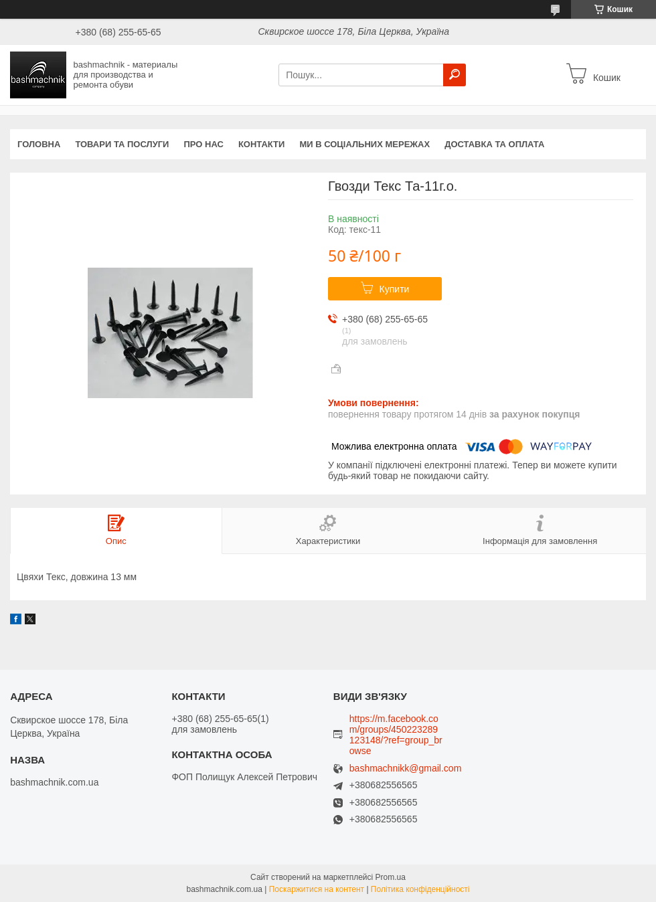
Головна (38, 144)
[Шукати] (454, 75)
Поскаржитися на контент (316, 889)
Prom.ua (391, 877)
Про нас (203, 144)
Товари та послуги (122, 144)
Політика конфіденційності (420, 889)
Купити (395, 289)
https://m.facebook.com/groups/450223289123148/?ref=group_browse (395, 734)
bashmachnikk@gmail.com (405, 768)
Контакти (261, 144)
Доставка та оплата (494, 144)
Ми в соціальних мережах (364, 144)
